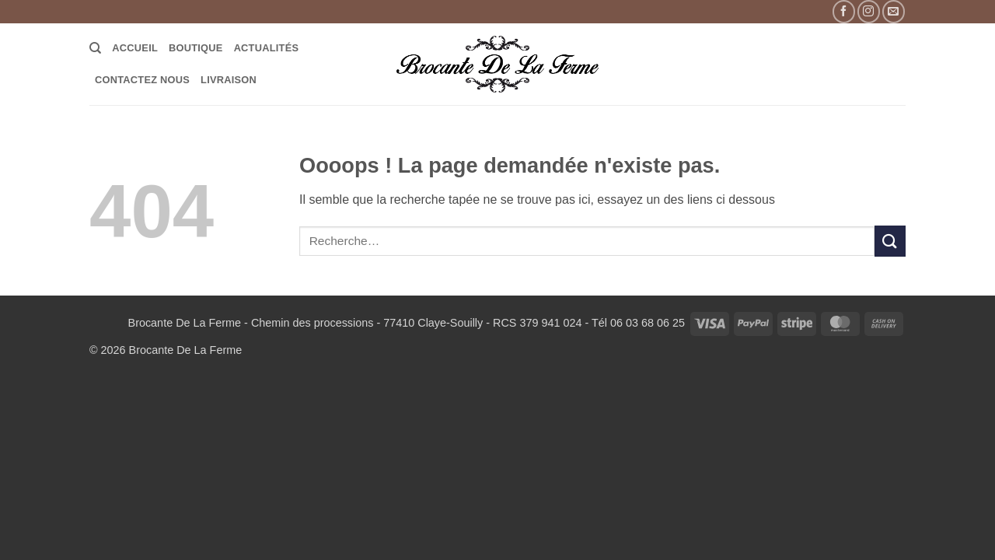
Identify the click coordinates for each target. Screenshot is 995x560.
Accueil (135, 48)
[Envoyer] (890, 241)
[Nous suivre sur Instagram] (868, 11)
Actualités (266, 48)
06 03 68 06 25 (647, 323)
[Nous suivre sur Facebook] (844, 11)
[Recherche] (95, 48)
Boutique (196, 48)
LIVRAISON (229, 80)
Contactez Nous (142, 80)
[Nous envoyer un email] (893, 11)
